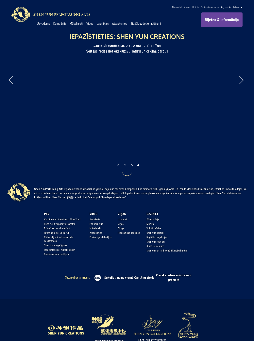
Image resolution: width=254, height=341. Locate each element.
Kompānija (59, 23)
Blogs (121, 228)
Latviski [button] (238, 7)
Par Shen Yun (96, 223)
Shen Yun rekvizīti (155, 241)
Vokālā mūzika (153, 228)
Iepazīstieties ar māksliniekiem (59, 249)
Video (89, 23)
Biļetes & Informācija (222, 19)
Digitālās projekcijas (156, 237)
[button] (118, 165)
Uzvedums (43, 23)
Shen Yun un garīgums (55, 245)
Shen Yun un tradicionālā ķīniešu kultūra (166, 250)
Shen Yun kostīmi (155, 232)
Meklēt (226, 7)
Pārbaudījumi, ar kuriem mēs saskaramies (58, 239)
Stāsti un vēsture (155, 246)
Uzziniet (195, 7)
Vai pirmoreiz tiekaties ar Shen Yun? (62, 219)
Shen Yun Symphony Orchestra (59, 223)
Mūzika (150, 223)
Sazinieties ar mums (210, 7)
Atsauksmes (119, 23)
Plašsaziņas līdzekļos (100, 237)
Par (46, 214)
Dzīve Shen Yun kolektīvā (57, 228)
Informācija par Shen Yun (56, 232)
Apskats (187, 7)
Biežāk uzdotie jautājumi (145, 23)
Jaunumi (122, 219)
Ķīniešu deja (152, 219)
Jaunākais (103, 23)
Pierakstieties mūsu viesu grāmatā (173, 277)
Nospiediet (177, 7)
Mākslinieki (76, 23)
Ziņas (122, 214)
